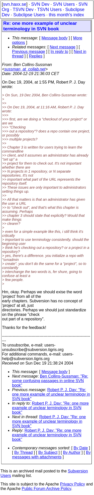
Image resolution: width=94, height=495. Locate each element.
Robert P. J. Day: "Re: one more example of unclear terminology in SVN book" (51, 394)
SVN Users (64, 4)
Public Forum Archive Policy (46, 488)
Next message (62, 47)
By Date (80, 448)
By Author (71, 452)
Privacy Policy (72, 484)
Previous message (28, 51)
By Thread (23, 452)
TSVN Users (49, 9)
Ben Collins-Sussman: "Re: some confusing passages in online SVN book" (50, 380)
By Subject (47, 452)
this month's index (66, 14)
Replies (35, 56)
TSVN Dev (23, 9)
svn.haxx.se (14, 4)
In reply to (59, 51)
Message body (54, 38)
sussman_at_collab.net (24, 69)
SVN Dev (40, 4)
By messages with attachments (51, 454)
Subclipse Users (29, 14)
